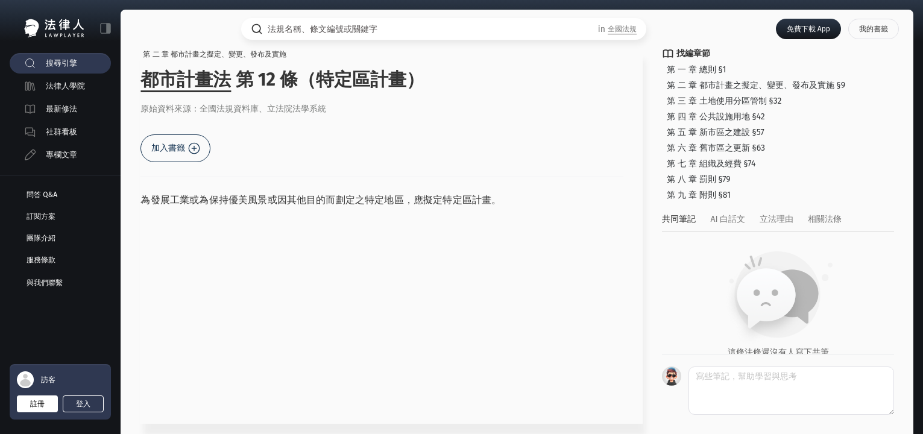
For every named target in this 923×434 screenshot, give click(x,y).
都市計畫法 (190, 80)
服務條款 (41, 260)
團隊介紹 (41, 238)
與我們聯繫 (45, 282)
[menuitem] (60, 63)
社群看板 (61, 131)
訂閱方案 (41, 216)
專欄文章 (61, 154)
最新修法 (61, 108)
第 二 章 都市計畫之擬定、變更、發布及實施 (219, 55)
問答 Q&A (42, 194)
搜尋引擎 (61, 63)
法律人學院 (65, 85)
